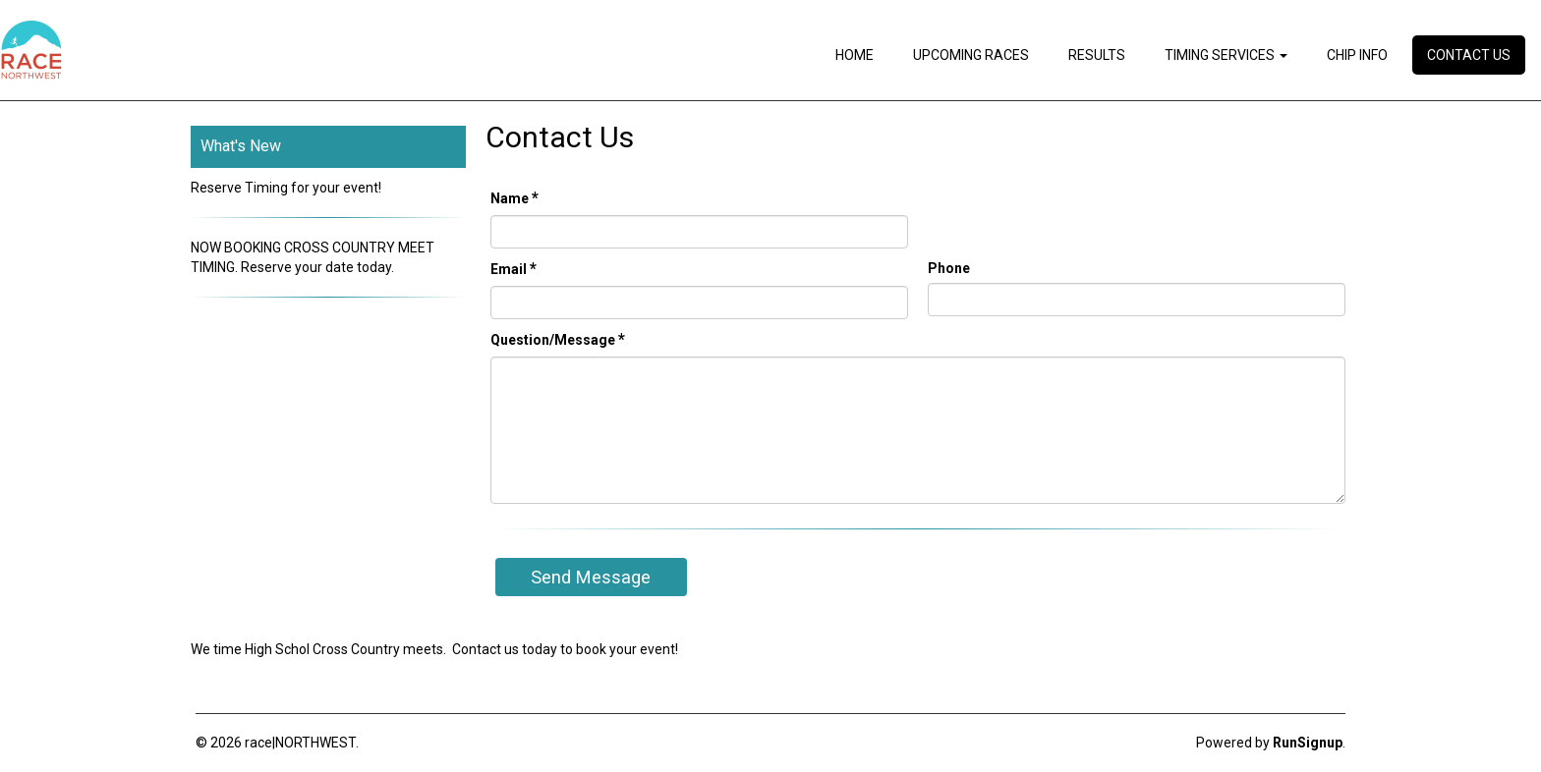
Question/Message (557, 339)
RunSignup (1307, 742)
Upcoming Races (971, 55)
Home (854, 55)
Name (514, 198)
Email (513, 268)
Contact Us (1469, 55)
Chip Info (1357, 55)
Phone (949, 268)
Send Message (591, 577)
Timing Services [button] (1226, 55)
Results (1096, 55)
